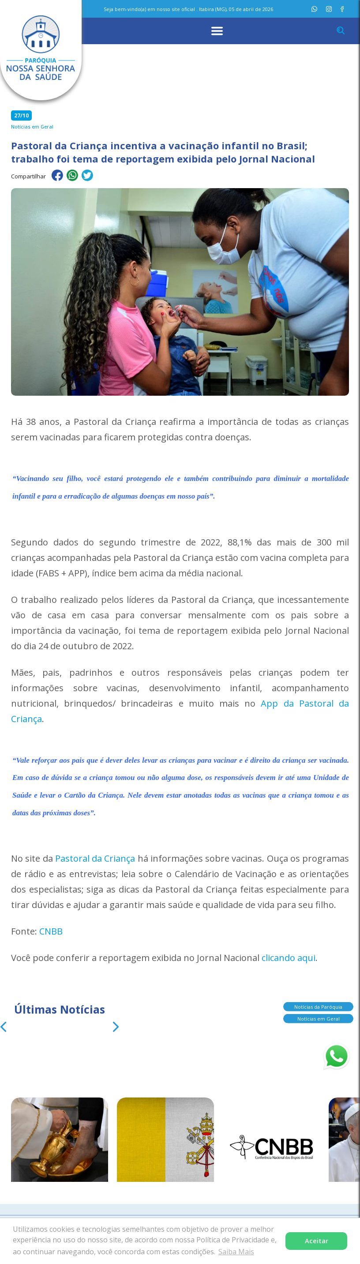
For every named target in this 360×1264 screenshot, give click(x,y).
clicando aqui (288, 958)
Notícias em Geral (318, 1019)
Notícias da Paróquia (318, 1007)
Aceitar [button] (316, 1241)
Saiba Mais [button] (236, 1251)
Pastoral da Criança (95, 858)
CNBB (51, 931)
